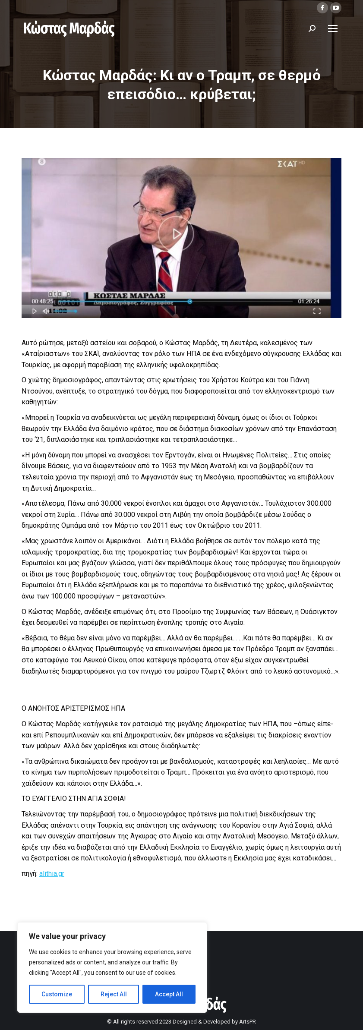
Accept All (169, 994)
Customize (56, 994)
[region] (112, 967)
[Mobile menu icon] (332, 28)
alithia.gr (51, 873)
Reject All (114, 994)
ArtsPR (247, 1021)
